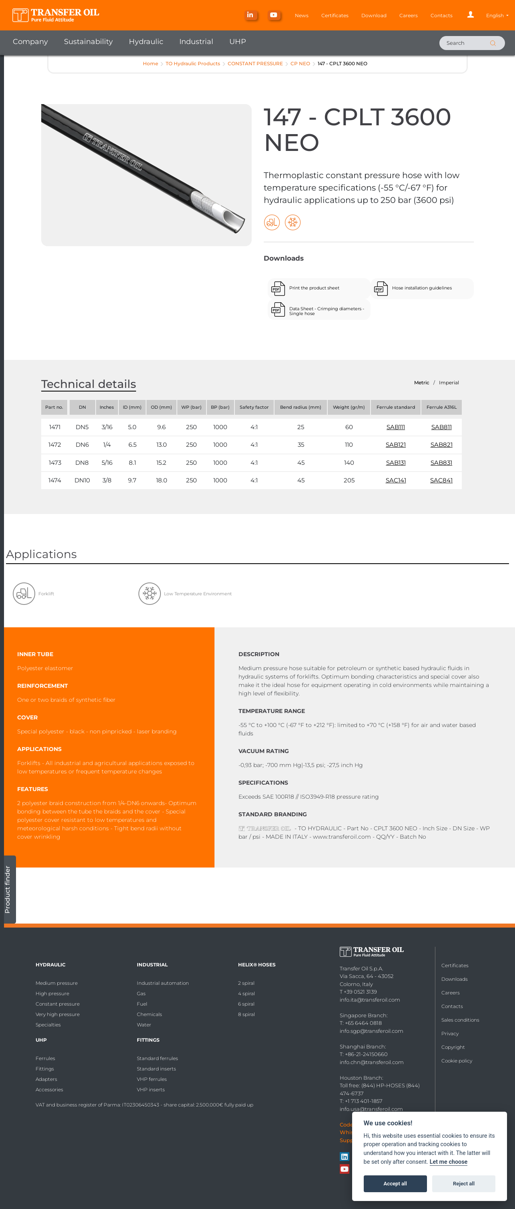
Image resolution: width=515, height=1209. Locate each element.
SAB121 (396, 444)
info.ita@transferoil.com (370, 999)
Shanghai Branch (362, 1046)
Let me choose (449, 1162)
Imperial (449, 383)
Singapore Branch (363, 1015)
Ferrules (45, 1058)
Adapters (46, 1079)
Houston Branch (361, 1077)
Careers (408, 15)
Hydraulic (146, 41)
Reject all (464, 1184)
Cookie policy (456, 1061)
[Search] (472, 43)
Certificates (335, 15)
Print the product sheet (314, 288)
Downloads (454, 979)
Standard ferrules (157, 1058)
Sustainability (88, 41)
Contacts (442, 15)
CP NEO (300, 63)
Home (150, 63)
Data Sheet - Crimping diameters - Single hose (326, 311)
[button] (497, 15)
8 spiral (246, 1014)
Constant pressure (58, 1004)
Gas (141, 993)
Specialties (48, 1025)
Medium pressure (57, 983)
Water (144, 1025)
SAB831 (441, 462)
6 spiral (246, 1004)
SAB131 (396, 462)
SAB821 (442, 444)
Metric (421, 383)
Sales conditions (460, 1020)
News (302, 15)
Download (374, 15)
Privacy (450, 1033)
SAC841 (441, 480)
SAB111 (396, 427)
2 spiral (246, 983)
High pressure (52, 993)
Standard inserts (156, 1069)
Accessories (49, 1089)
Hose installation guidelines (422, 288)
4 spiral (246, 993)
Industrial (196, 41)
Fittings (45, 1069)
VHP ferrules (152, 1079)
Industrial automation (163, 983)
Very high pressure (58, 1014)
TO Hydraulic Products (193, 63)
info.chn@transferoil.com (372, 1062)
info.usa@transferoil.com (371, 1109)
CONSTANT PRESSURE (255, 63)
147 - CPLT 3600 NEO (342, 63)
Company (30, 41)
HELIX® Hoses (257, 965)
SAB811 (441, 427)
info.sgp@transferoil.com (371, 1031)
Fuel (142, 1004)
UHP (237, 41)
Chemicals (149, 1014)
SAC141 (396, 480)
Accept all (395, 1184)
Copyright (453, 1047)
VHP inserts (151, 1089)
